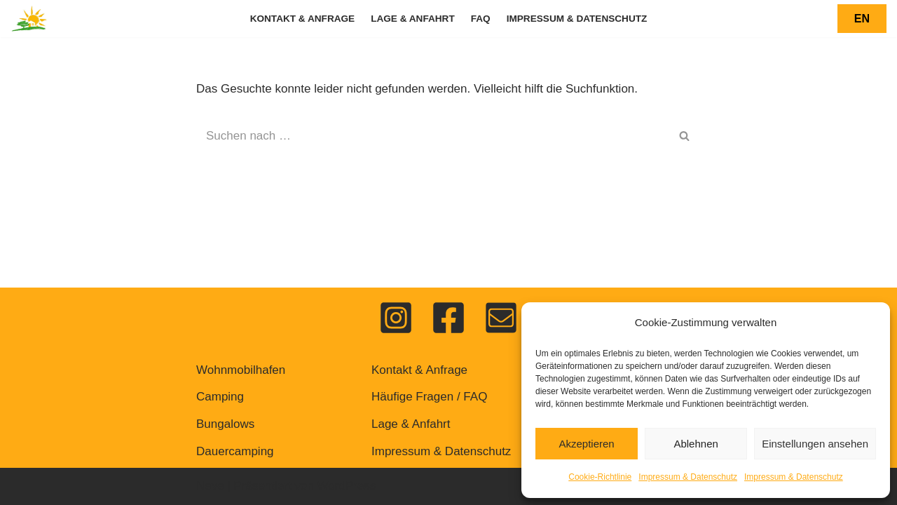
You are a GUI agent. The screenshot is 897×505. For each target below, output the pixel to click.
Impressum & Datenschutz (687, 477)
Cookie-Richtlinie (599, 477)
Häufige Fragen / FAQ (429, 396)
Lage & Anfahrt (413, 18)
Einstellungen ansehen (815, 444)
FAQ (481, 18)
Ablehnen (695, 444)
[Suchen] (432, 136)
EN (862, 19)
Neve (210, 485)
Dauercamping (235, 451)
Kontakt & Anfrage (302, 18)
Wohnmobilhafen (240, 370)
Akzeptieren (586, 444)
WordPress (346, 485)
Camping (220, 396)
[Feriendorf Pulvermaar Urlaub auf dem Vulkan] (30, 19)
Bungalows (225, 424)
